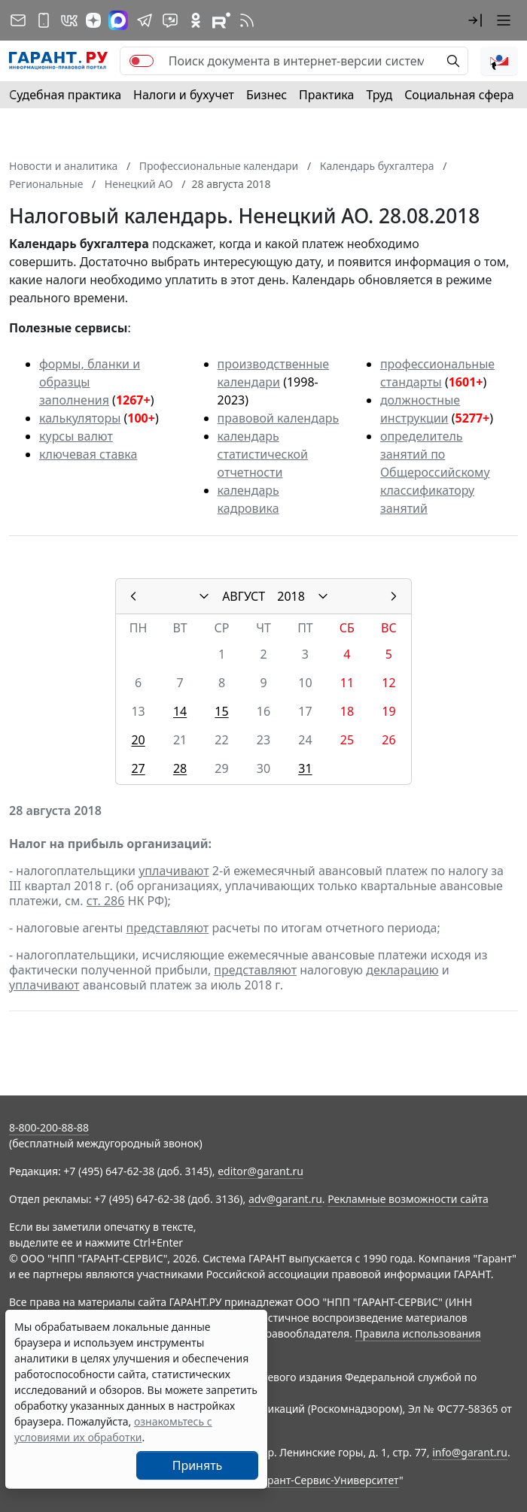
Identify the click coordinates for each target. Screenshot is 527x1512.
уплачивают (174, 870)
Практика (326, 94)
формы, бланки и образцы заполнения (89, 382)
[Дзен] (93, 20)
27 (138, 768)
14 (180, 711)
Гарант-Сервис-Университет (328, 1480)
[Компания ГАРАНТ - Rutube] (221, 20)
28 (180, 768)
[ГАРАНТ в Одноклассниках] (196, 20)
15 (221, 711)
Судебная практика (65, 94)
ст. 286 (106, 900)
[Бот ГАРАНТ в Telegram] (170, 20)
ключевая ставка (88, 454)
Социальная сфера (459, 94)
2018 (291, 596)
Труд (379, 94)
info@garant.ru (469, 1452)
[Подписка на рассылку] (18, 20)
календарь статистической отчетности (263, 454)
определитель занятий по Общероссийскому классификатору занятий (435, 472)
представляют (167, 928)
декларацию (402, 970)
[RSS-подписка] (247, 20)
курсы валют (76, 436)
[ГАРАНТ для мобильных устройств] (44, 20)
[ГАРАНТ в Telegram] (145, 20)
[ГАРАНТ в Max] (118, 20)
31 (305, 768)
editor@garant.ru (260, 1171)
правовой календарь (279, 418)
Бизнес (266, 94)
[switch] (141, 61)
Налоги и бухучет (183, 94)
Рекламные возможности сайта (408, 1199)
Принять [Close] (197, 1465)
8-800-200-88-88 (49, 1127)
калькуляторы (79, 418)
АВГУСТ (243, 596)
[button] (475, 20)
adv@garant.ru (285, 1199)
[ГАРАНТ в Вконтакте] (69, 20)
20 (138, 740)
